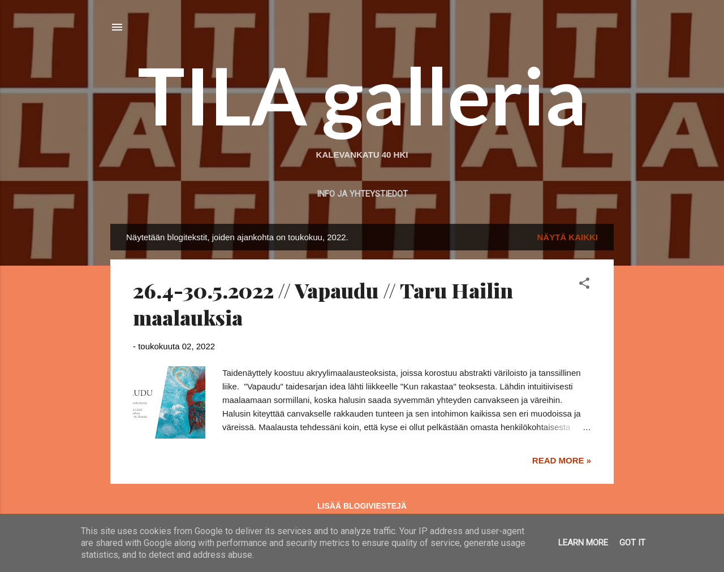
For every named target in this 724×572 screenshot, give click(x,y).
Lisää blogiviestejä (362, 505)
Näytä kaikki (567, 237)
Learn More (583, 543)
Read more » (561, 460)
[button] (584, 285)
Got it (632, 543)
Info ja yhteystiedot (362, 194)
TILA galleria (362, 94)
